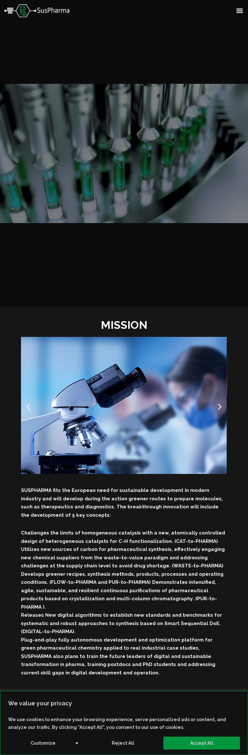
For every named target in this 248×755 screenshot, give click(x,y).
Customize (43, 743)
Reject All (123, 743)
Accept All (201, 743)
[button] (239, 10)
